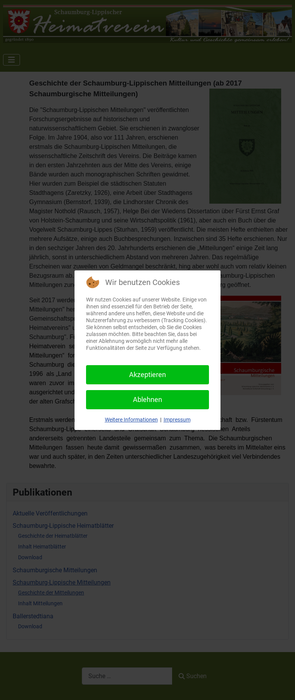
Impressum (177, 420)
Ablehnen (147, 399)
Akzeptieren (147, 375)
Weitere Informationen (131, 420)
